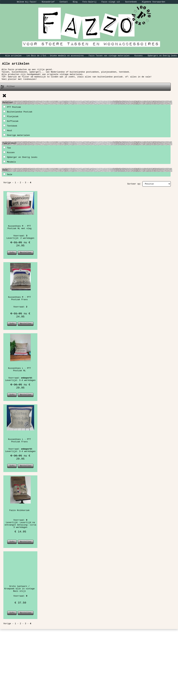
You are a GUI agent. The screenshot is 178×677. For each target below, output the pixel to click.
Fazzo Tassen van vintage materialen (109, 56)
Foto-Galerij (89, 2)
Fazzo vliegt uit (111, 2)
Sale (7, 174)
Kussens (139, 56)
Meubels (9, 162)
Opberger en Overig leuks (20, 157)
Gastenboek (131, 2)
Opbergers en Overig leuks (162, 56)
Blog (75, 2)
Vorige (7, 182)
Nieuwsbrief (48, 2)
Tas (7, 148)
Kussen (9, 152)
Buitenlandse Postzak (17, 112)
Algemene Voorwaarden (153, 2)
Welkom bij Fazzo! (27, 2)
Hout (7, 130)
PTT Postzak (12, 107)
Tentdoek (10, 126)
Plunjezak (10, 116)
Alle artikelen (13, 56)
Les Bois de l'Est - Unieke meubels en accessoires (55, 56)
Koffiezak (10, 121)
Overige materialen (16, 135)
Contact (64, 2)
